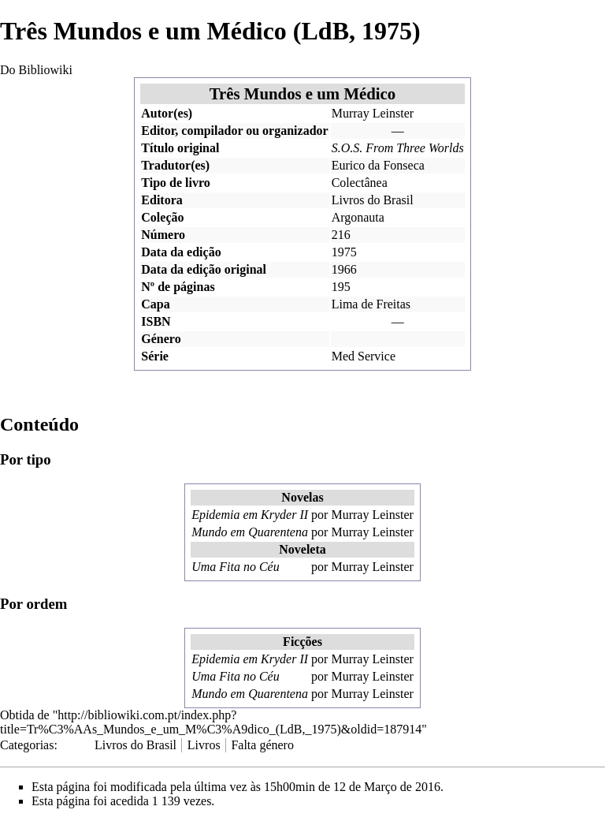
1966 (344, 269)
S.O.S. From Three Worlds (398, 148)
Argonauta (358, 217)
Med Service (363, 356)
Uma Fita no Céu (235, 566)
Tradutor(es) (175, 165)
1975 (344, 252)
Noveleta (302, 549)
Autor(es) (166, 113)
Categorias (27, 745)
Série (155, 356)
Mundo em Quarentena (249, 532)
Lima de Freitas (371, 304)
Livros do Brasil (373, 200)
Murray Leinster (373, 113)
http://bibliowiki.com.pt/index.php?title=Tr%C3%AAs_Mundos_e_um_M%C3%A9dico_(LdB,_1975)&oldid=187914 (210, 722)
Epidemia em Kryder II (249, 514)
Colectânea (360, 182)
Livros (204, 745)
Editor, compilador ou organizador (234, 130)
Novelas (302, 497)
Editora (161, 200)
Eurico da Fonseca (378, 165)
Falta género (262, 745)
